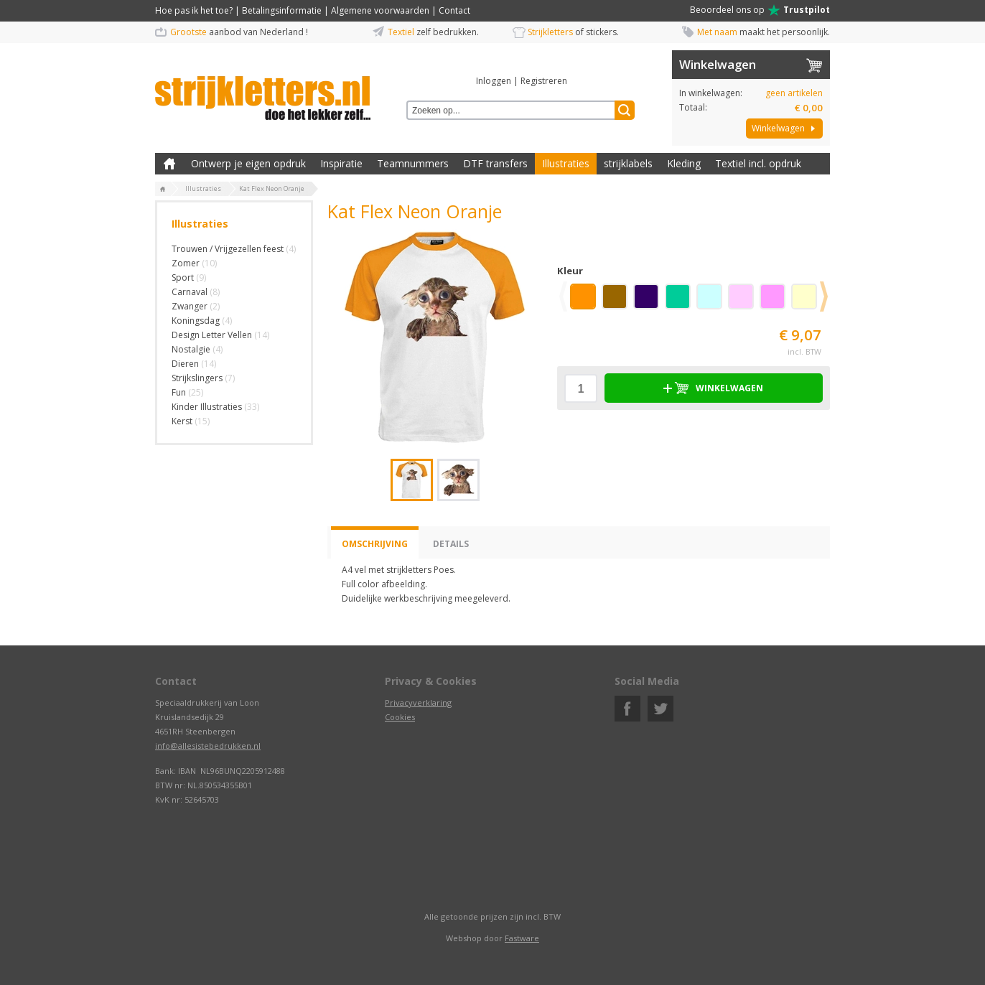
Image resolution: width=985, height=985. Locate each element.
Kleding (684, 163)
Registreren (543, 81)
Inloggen (493, 81)
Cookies (400, 716)
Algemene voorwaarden (380, 10)
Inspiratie (341, 163)
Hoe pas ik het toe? (194, 10)
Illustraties (565, 163)
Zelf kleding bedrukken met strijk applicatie (169, 164)
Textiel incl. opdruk (758, 163)
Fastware (522, 938)
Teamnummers (413, 163)
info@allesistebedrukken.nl (208, 745)
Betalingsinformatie (282, 10)
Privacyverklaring (418, 702)
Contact (454, 10)
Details (451, 544)
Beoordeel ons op (760, 10)
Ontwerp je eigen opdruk (248, 163)
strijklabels (628, 163)
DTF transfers (495, 163)
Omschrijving (375, 544)
